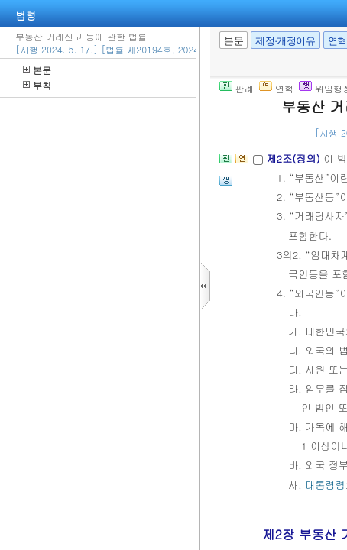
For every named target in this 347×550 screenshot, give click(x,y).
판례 (236, 88)
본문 (37, 69)
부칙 (37, 85)
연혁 (276, 88)
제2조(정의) (294, 158)
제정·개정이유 (285, 41)
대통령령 (325, 484)
